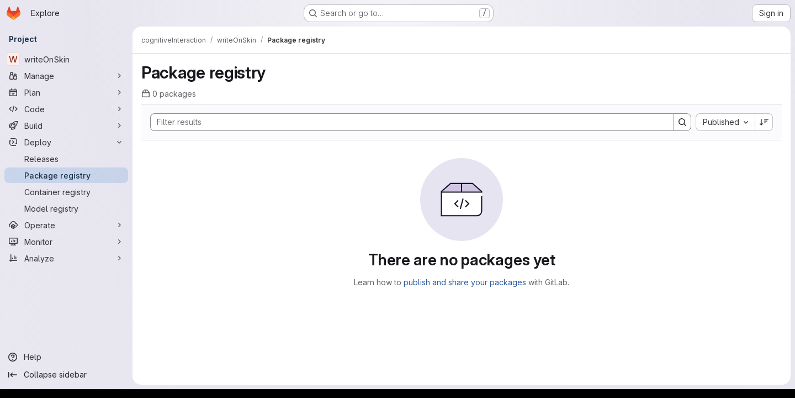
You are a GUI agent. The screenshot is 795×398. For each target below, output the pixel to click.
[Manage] (66, 75)
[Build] (66, 125)
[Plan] (66, 92)
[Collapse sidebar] (66, 375)
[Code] (66, 109)
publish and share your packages (465, 282)
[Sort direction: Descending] (764, 122)
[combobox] (725, 122)
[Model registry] (66, 208)
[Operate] (66, 225)
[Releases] (66, 158)
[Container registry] (66, 192)
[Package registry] (66, 175)
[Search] (406, 122)
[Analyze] (66, 258)
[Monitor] (66, 241)
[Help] (66, 357)
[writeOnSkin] (66, 59)
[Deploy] (66, 142)
